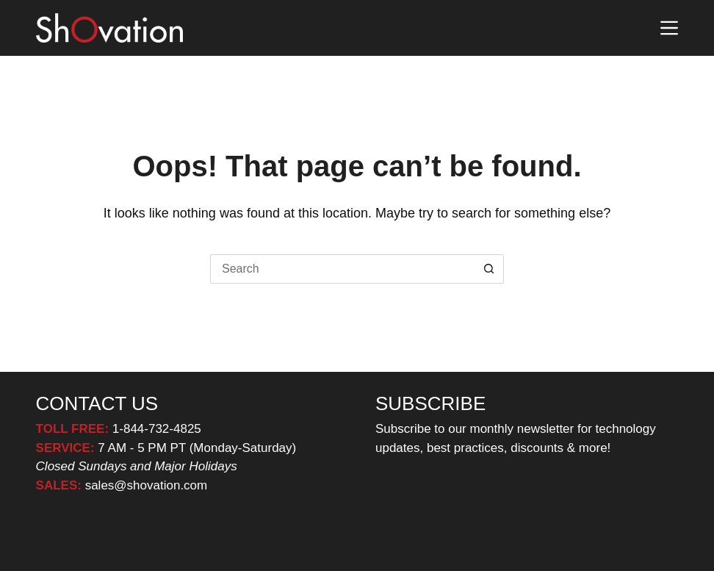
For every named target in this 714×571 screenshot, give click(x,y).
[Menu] (669, 28)
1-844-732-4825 (156, 429)
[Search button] (489, 269)
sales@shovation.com (144, 485)
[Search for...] (342, 269)
